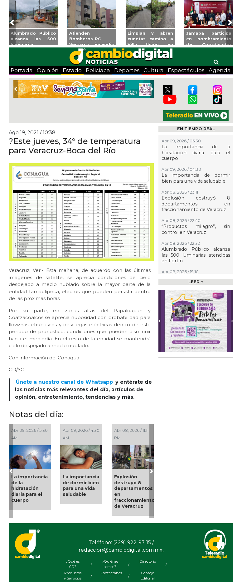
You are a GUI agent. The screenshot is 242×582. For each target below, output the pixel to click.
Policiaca (98, 70)
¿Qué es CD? (73, 564)
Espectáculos (186, 70)
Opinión (48, 70)
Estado (72, 70)
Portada (22, 70)
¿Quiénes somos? (110, 564)
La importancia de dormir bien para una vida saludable (81, 485)
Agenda (220, 70)
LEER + (195, 281)
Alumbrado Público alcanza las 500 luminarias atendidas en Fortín (196, 255)
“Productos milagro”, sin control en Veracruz (196, 229)
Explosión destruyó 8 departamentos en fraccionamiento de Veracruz (134, 491)
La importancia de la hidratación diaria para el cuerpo (29, 488)
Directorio (147, 561)
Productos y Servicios (72, 575)
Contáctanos (110, 573)
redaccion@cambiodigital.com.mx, (121, 550)
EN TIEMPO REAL (196, 128)
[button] (12, 22)
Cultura (153, 70)
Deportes (127, 70)
